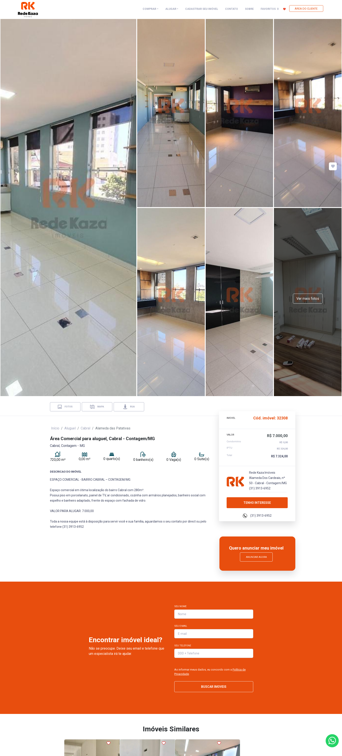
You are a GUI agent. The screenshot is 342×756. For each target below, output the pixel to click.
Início (55, 428)
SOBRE (249, 8)
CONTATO (231, 8)
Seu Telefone (182, 645)
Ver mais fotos (307, 298)
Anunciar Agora (256, 557)
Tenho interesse (257, 501)
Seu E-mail (180, 626)
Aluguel (70, 428)
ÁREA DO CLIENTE (306, 8)
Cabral (85, 428)
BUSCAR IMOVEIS (213, 686)
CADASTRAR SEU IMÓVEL (201, 8)
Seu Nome (180, 606)
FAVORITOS (273, 8)
